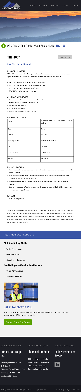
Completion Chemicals (15, 260)
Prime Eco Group (11, 5)
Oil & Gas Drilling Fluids (19, 46)
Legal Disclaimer (41, 390)
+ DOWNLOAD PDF (64, 57)
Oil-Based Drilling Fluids (38, 359)
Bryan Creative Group (73, 390)
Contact (75, 5)
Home (32, 5)
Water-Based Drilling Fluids (39, 362)
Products (43, 5)
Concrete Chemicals (14, 271)
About (65, 5)
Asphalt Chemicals (14, 276)
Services (55, 5)
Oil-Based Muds (13, 254)
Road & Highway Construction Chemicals (23, 265)
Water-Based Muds (44, 46)
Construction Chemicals (38, 369)
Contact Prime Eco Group (18, 322)
